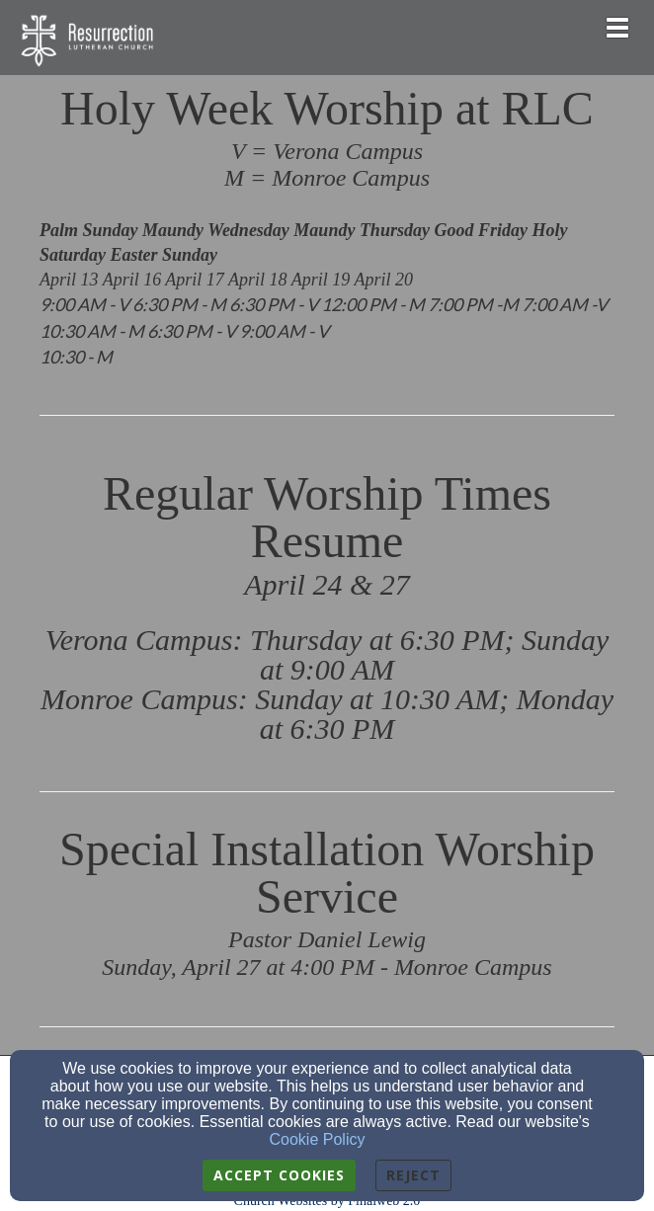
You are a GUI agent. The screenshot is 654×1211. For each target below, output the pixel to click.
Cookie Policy (318, 1139)
